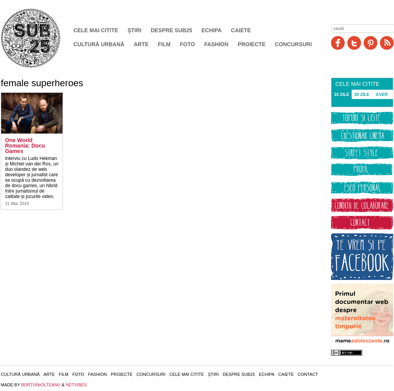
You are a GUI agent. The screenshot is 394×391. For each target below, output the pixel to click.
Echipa (212, 30)
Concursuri (293, 44)
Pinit (370, 43)
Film (164, 44)
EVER (382, 94)
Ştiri (134, 30)
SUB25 (39, 38)
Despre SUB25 (171, 30)
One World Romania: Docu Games (25, 145)
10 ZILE (341, 94)
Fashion (216, 44)
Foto (187, 44)
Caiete (241, 30)
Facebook (338, 43)
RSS (387, 43)
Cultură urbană (98, 44)
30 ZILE (361, 94)
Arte (141, 44)
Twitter (354, 43)
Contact (308, 374)
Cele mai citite (95, 30)
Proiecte (252, 44)
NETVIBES (76, 384)
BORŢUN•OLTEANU (40, 384)
